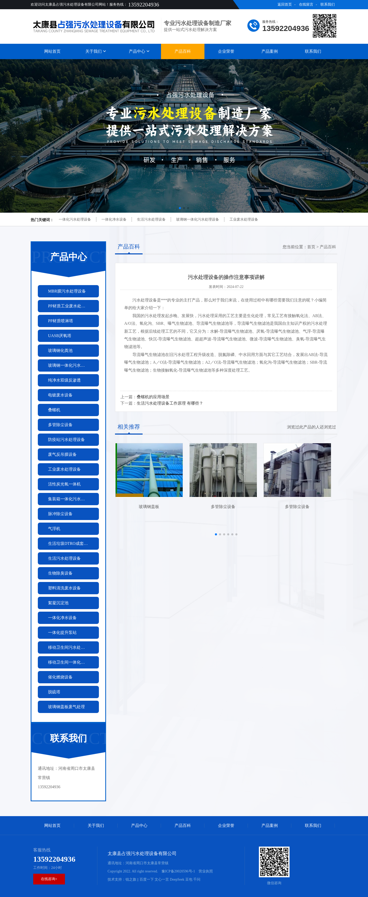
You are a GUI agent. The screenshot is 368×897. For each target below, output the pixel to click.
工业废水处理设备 (243, 219)
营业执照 (206, 871)
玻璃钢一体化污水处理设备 (197, 219)
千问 (196, 879)
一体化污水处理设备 (75, 219)
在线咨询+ (49, 879)
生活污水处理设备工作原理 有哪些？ (170, 403)
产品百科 (183, 51)
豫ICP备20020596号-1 (178, 871)
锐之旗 (130, 879)
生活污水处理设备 (151, 219)
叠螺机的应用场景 (153, 397)
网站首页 (52, 51)
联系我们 (327, 4)
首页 (311, 247)
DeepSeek (177, 879)
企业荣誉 (226, 51)
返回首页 (285, 4)
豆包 (188, 879)
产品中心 (139, 51)
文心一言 (162, 879)
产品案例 (269, 51)
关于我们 (95, 51)
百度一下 (147, 879)
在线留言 (306, 4)
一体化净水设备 (113, 219)
